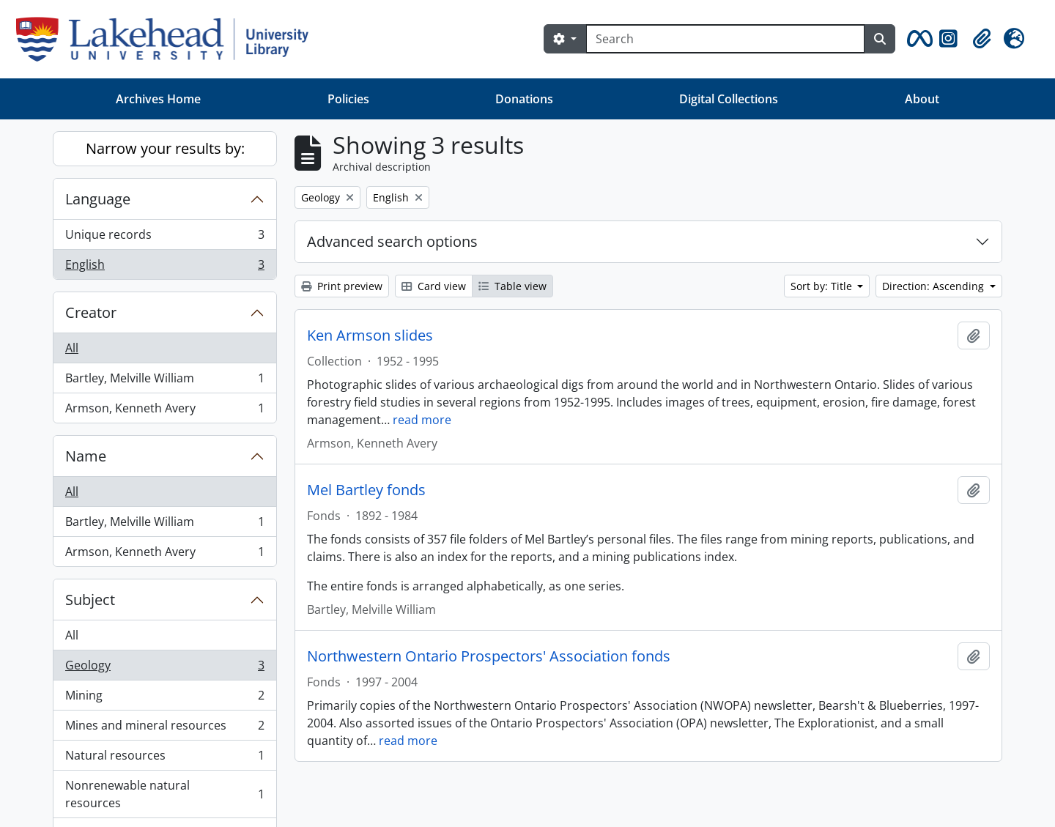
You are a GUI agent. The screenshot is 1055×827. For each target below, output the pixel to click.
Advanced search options (392, 241)
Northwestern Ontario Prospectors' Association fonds (488, 656)
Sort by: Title (823, 286)
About (922, 99)
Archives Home (158, 99)
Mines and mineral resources (164, 728)
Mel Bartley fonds (366, 490)
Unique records (164, 238)
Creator (90, 312)
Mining (164, 698)
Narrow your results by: (165, 148)
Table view (512, 286)
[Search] (725, 38)
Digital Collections (728, 99)
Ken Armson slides (370, 335)
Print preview (341, 286)
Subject (90, 599)
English (164, 267)
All (71, 348)
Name (85, 456)
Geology (164, 668)
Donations (524, 99)
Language (97, 199)
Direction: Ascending (934, 286)
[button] (917, 39)
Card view (433, 286)
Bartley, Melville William (164, 381)
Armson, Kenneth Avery (164, 411)
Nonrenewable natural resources (164, 794)
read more (422, 420)
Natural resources (164, 758)
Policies (348, 99)
